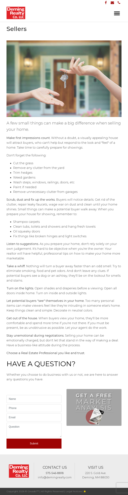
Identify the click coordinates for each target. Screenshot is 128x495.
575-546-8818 (55, 473)
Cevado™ (34, 491)
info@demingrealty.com (55, 477)
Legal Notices (74, 491)
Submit (34, 443)
